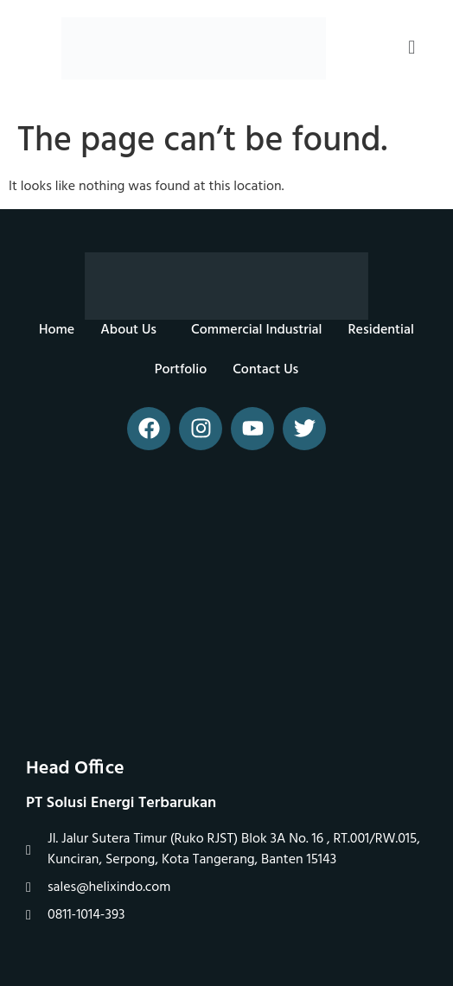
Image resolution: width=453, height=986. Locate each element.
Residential (381, 330)
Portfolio (181, 370)
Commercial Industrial (256, 330)
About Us (128, 330)
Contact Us (265, 370)
